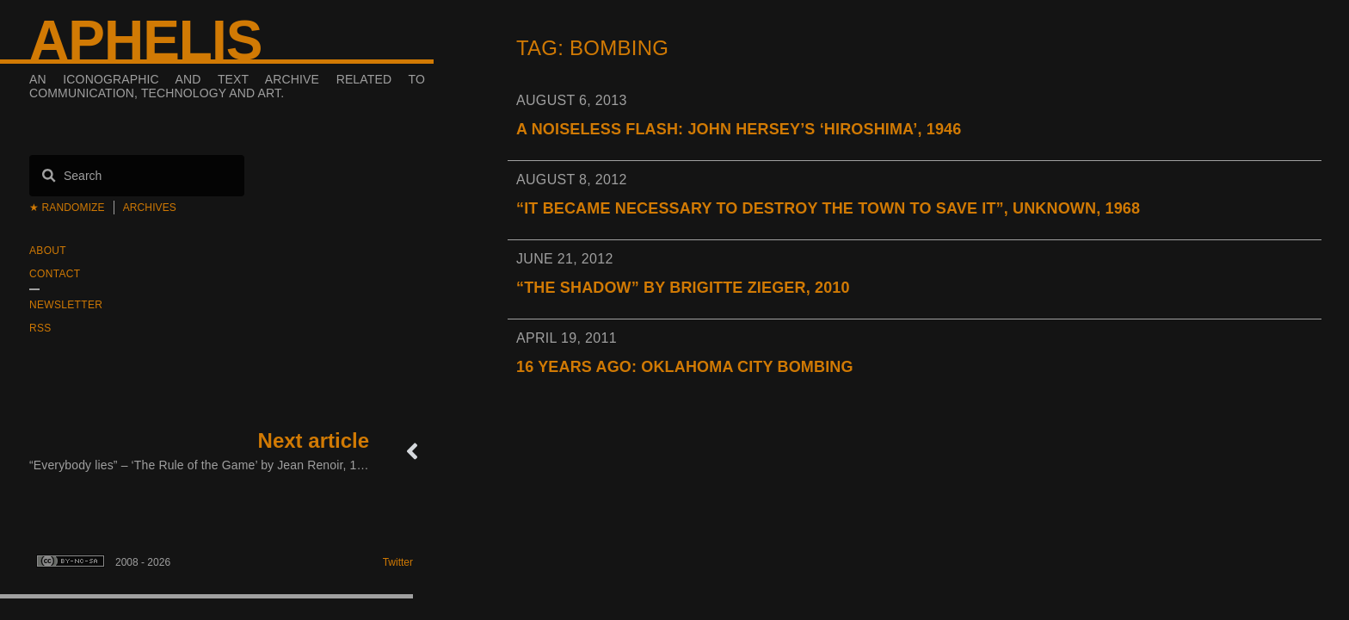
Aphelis (145, 40)
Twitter (398, 562)
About (47, 251)
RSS (40, 328)
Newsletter (65, 305)
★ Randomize (67, 208)
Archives (149, 208)
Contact (54, 274)
